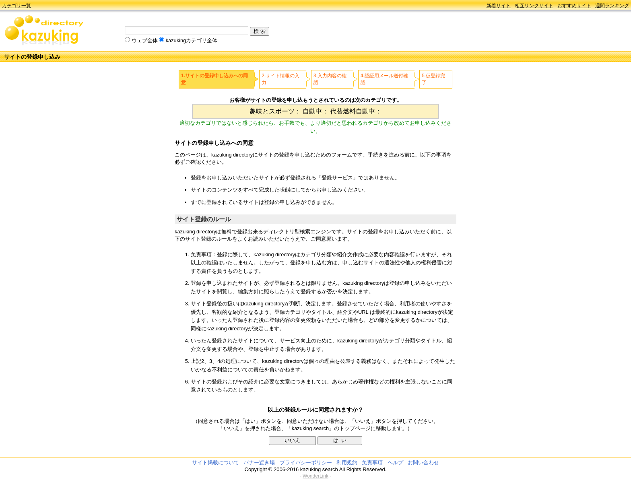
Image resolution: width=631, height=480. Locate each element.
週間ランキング (612, 5)
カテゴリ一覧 (16, 5)
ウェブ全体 (145, 40)
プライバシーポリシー (306, 462)
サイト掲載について (215, 462)
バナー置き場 (259, 462)
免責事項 (372, 462)
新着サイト (499, 5)
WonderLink (315, 476)
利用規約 (346, 462)
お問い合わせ (423, 462)
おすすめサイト (574, 5)
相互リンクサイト (534, 5)
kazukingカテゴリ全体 (192, 40)
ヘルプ (395, 462)
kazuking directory (44, 31)
